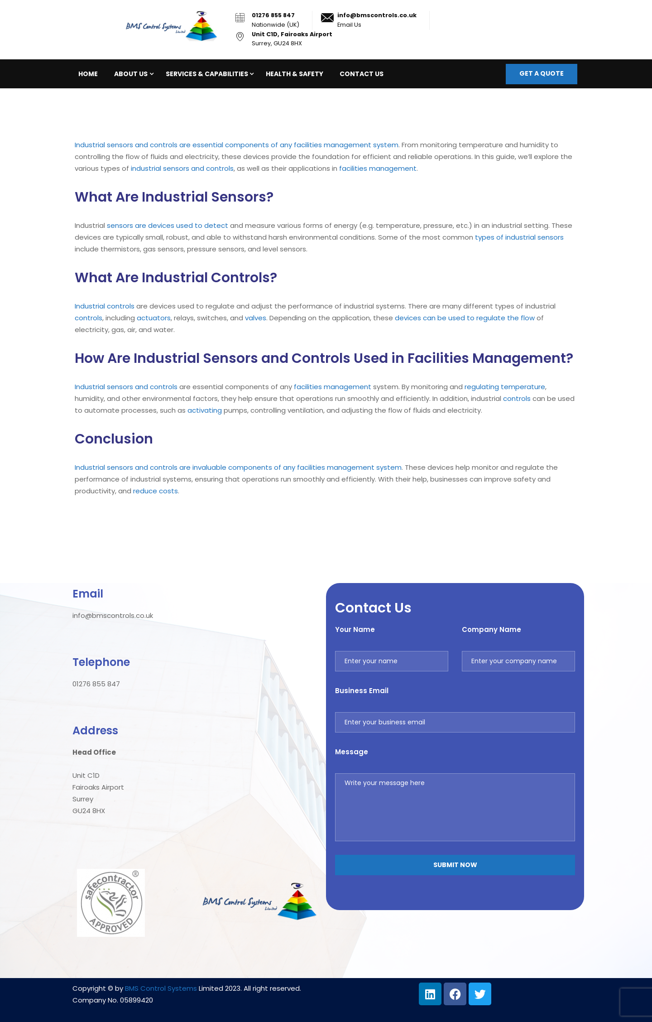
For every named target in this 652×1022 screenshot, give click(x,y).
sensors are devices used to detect (167, 225)
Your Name (355, 629)
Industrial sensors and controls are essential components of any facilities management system (236, 144)
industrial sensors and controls (182, 168)
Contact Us (362, 73)
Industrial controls (104, 306)
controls (88, 318)
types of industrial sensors (519, 237)
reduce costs (155, 491)
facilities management (378, 168)
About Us (131, 73)
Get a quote (541, 73)
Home (88, 73)
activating (204, 410)
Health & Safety (294, 73)
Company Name (491, 629)
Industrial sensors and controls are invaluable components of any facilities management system (238, 467)
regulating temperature (505, 386)
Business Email (361, 690)
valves (255, 318)
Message (351, 752)
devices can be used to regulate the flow (465, 318)
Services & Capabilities (207, 73)
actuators (154, 318)
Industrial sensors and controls (126, 386)
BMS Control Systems (161, 988)
